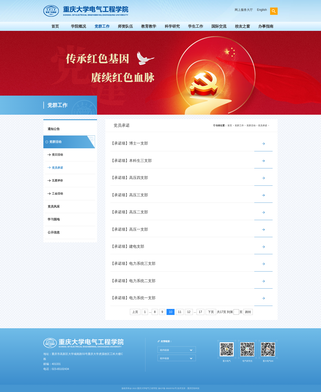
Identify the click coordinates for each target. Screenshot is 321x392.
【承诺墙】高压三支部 (129, 195)
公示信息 (54, 232)
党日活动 (57, 154)
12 (188, 312)
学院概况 (78, 26)
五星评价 (57, 180)
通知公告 (54, 129)
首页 (55, 26)
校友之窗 (242, 26)
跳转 (248, 312)
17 (200, 312)
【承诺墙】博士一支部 (129, 143)
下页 (211, 312)
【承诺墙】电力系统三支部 (132, 264)
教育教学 (148, 26)
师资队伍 (125, 26)
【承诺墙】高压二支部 (129, 212)
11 (179, 312)
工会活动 (57, 193)
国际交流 (218, 26)
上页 (135, 312)
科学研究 (172, 26)
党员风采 (54, 206)
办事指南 (265, 26)
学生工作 (195, 26)
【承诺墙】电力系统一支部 (132, 298)
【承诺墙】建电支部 (127, 246)
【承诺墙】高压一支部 (129, 229)
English (262, 10)
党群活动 (251, 125)
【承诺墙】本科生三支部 (131, 161)
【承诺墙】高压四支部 (129, 178)
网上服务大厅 (244, 10)
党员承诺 (57, 167)
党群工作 (102, 26)
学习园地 (54, 219)
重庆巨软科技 (193, 388)
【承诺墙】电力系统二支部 (132, 281)
